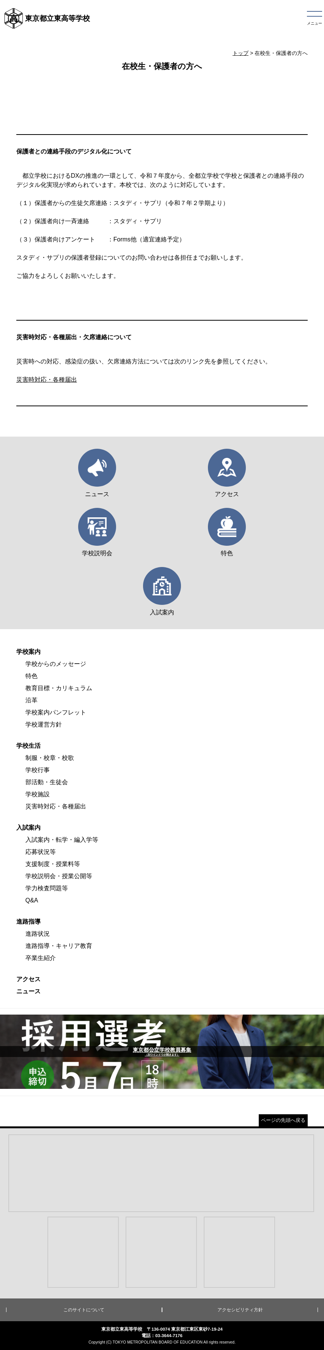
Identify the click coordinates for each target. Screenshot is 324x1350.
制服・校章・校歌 (49, 758)
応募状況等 (40, 852)
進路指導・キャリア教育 (58, 946)
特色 (31, 676)
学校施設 (37, 794)
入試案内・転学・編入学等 (61, 839)
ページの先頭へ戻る (283, 1120)
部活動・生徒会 (46, 782)
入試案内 (28, 827)
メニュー (314, 23)
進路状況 (37, 933)
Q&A (31, 900)
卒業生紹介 (40, 958)
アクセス (28, 979)
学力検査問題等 (46, 888)
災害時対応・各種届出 (46, 379)
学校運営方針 (43, 724)
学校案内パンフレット (55, 712)
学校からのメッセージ (55, 664)
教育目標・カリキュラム (58, 688)
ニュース (28, 991)
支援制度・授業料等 (52, 864)
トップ (241, 53)
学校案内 (28, 651)
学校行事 (37, 770)
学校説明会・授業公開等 (58, 876)
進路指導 (28, 921)
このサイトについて (83, 1309)
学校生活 (28, 745)
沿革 (31, 700)
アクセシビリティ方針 (240, 1309)
